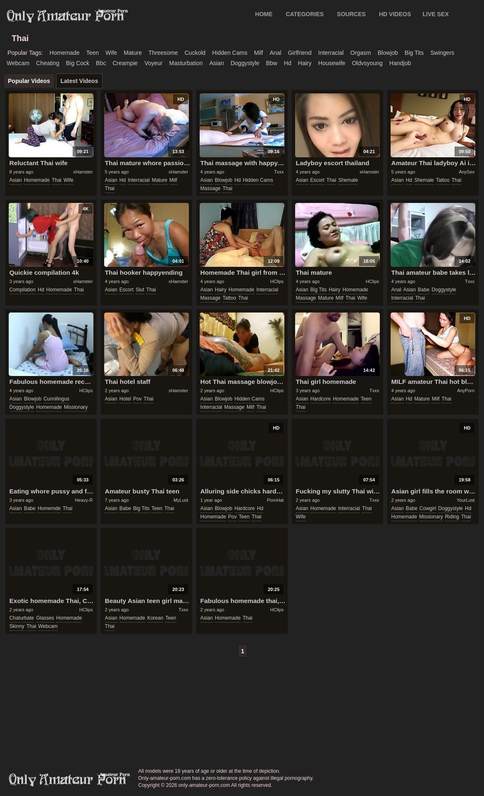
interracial (331, 52)
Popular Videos (29, 81)
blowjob (388, 52)
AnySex (466, 171)
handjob (400, 63)
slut (140, 290)
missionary (76, 407)
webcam (18, 63)
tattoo (443, 180)
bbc (101, 63)
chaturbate (22, 618)
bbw (271, 63)
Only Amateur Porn (65, 16)
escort (317, 180)
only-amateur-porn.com (67, 779)
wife (111, 52)
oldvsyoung (367, 63)
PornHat (275, 500)
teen (92, 52)
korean (155, 618)
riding (452, 517)
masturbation (186, 63)
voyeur (153, 63)
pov (137, 399)
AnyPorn (465, 390)
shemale (348, 180)
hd (287, 63)
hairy (305, 63)
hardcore (320, 399)
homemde (49, 508)
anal (275, 52)
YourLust (465, 500)
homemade (64, 52)
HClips (277, 281)
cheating (47, 63)
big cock (77, 63)
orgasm (360, 52)
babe (424, 290)
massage (210, 188)
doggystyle (244, 63)
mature (133, 52)
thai (56, 180)
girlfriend (300, 52)
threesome (163, 52)
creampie (125, 63)
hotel (125, 399)
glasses (45, 618)
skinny (17, 626)
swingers (442, 52)
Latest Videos (79, 81)
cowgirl (428, 508)
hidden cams (229, 52)
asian (216, 63)
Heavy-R (84, 500)
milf (258, 52)
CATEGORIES (305, 14)
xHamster (83, 171)
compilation (23, 290)
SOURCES (351, 14)
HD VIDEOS (395, 14)
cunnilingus (57, 399)
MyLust (181, 500)
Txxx (279, 171)
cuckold (194, 52)
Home (264, 14)
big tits (414, 52)
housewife (331, 63)
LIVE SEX (436, 14)
